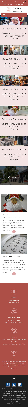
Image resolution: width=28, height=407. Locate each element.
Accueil (6, 214)
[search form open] (24, 14)
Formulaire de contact (12, 256)
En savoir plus (11, 231)
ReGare (17, 8)
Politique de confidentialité (14, 404)
